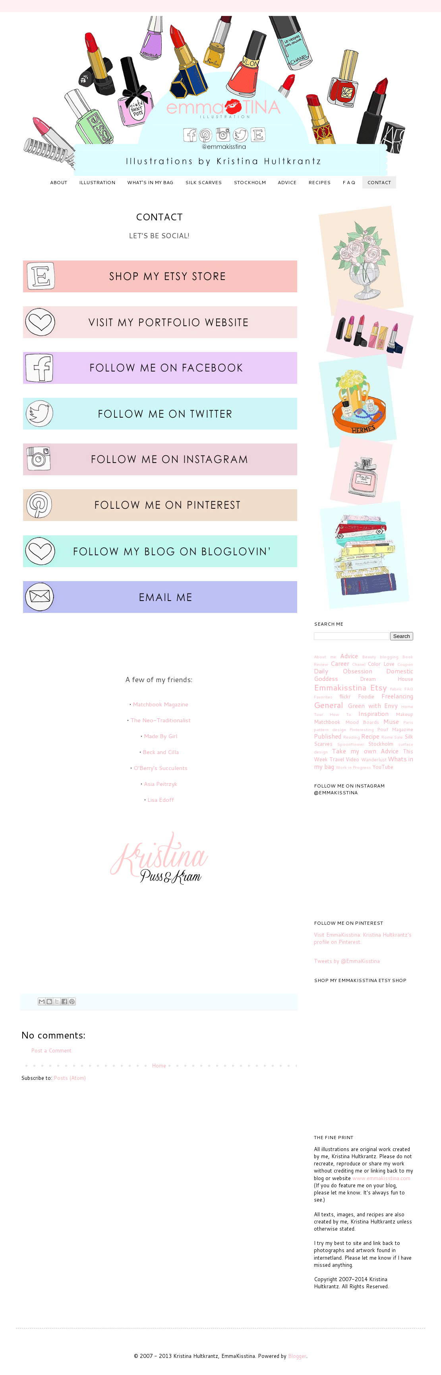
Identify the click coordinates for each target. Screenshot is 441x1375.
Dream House (386, 679)
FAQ (408, 689)
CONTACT (379, 182)
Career (340, 663)
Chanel (359, 664)
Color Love (381, 663)
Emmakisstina (340, 687)
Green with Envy (373, 705)
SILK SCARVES (203, 182)
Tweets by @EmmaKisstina (347, 961)
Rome (387, 737)
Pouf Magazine (395, 729)
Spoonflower (350, 744)
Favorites (323, 697)
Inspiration (373, 713)
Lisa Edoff (160, 799)
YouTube (382, 766)
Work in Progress (353, 767)
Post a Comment (51, 1050)
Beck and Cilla (161, 752)
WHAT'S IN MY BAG (150, 182)
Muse (391, 721)
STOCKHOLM (250, 182)
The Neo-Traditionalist (160, 720)
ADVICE (287, 182)
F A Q (348, 182)
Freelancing (397, 696)
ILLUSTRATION (97, 182)
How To (340, 714)
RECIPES (319, 182)
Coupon (405, 664)
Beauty (369, 656)
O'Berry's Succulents (160, 768)
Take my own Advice (365, 751)
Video (352, 759)
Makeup (404, 714)
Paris (408, 722)
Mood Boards (362, 722)
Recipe (370, 736)
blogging (389, 656)
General (328, 705)
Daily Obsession (343, 671)
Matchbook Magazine (160, 704)
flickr (345, 696)
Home (159, 1065)
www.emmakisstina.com (381, 1178)
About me (325, 656)
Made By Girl (160, 736)
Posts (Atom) (70, 1077)
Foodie (366, 696)
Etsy (378, 687)
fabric (396, 689)
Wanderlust (374, 759)
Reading (351, 737)
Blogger (297, 1355)
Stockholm (380, 743)
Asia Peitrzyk (160, 784)
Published (327, 736)
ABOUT (58, 182)
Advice (349, 656)
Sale (398, 737)
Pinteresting (362, 729)
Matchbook (327, 721)
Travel (336, 759)
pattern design (330, 729)
